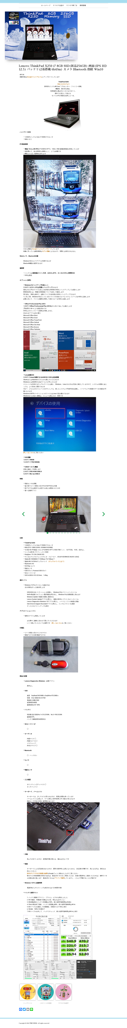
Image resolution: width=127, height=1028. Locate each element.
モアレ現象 (46, 251)
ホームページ (45, 5)
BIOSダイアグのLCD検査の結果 (37, 873)
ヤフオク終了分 (71, 5)
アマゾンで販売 (59, 878)
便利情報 (83, 5)
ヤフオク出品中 (58, 5)
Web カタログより (64, 84)
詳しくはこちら (28, 452)
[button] (47, 533)
